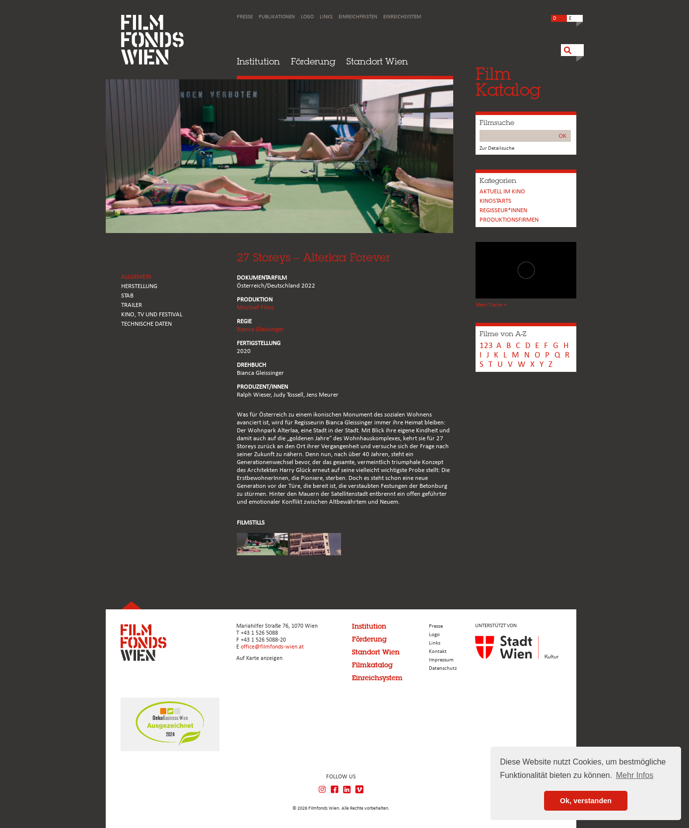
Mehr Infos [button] (635, 775)
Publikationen (277, 17)
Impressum (441, 660)
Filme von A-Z (503, 333)
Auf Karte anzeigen (259, 658)
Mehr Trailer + (491, 305)
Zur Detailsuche (497, 148)
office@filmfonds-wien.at (272, 647)
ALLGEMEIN (136, 277)
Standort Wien (377, 61)
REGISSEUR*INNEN (503, 210)
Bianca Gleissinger (260, 329)
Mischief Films (255, 307)
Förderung (313, 61)
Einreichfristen (358, 17)
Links (326, 17)
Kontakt (438, 651)
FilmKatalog (508, 81)
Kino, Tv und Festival (151, 314)
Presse (245, 17)
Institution (258, 61)
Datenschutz (443, 668)
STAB (127, 296)
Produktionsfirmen (509, 220)
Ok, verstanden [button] (586, 801)
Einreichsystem (402, 17)
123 (486, 346)
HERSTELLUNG (139, 286)
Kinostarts (495, 201)
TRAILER (131, 305)
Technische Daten (146, 324)
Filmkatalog (372, 664)
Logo (307, 17)
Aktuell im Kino (502, 191)
